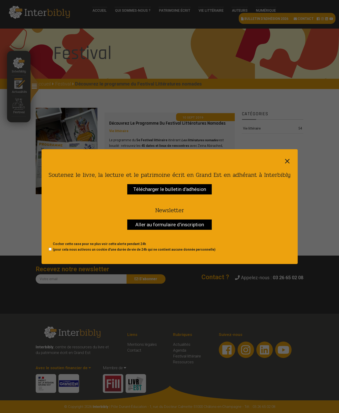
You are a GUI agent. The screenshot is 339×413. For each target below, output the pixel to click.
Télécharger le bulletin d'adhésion (169, 189)
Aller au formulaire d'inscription (169, 224)
